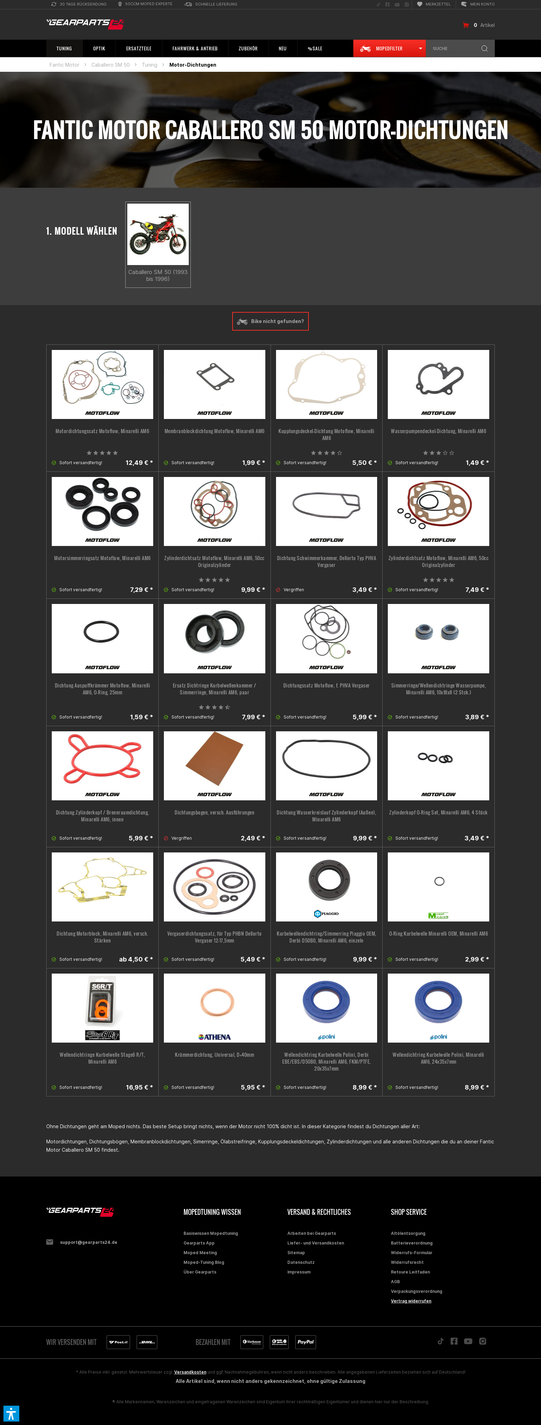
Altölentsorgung (408, 1233)
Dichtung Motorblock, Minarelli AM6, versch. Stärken (102, 937)
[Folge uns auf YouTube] (397, 4)
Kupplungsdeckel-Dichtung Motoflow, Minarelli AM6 (326, 434)
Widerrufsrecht (407, 1262)
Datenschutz (301, 1262)
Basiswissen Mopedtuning (211, 1233)
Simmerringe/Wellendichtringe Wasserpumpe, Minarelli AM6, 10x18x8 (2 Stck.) (438, 689)
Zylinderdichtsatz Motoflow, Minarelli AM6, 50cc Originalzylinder (214, 561)
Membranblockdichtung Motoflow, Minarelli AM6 (215, 431)
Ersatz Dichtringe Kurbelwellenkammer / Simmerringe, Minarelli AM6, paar (214, 689)
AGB (395, 1281)
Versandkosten (190, 1372)
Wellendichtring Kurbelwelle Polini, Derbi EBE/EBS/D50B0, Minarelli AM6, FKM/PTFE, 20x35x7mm (326, 1061)
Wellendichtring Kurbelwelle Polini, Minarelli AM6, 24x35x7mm (438, 1058)
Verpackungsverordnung (416, 1291)
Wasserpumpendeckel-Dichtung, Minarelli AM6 (438, 431)
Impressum (299, 1272)
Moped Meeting (200, 1252)
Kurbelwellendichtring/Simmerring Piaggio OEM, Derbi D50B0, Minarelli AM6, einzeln (326, 937)
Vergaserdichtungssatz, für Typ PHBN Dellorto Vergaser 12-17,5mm (214, 937)
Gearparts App (199, 1243)
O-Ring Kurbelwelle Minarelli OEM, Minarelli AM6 (438, 933)
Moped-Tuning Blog (204, 1262)
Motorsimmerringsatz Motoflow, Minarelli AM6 (102, 558)
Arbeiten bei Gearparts (311, 1233)
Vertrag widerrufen (411, 1301)
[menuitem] (79, 4)
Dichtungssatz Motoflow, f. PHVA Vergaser (326, 685)
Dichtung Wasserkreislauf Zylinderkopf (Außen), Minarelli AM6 (326, 816)
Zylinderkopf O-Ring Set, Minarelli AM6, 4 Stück (438, 812)
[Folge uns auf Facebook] (387, 4)
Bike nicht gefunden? (270, 321)
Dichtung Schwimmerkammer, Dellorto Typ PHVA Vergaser (326, 561)
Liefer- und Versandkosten (315, 1243)
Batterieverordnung (412, 1243)
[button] (11, 1414)
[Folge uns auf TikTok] (378, 4)
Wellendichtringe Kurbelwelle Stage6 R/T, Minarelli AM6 (102, 1058)
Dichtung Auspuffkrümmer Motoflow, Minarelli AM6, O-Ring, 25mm (102, 689)
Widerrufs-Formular (411, 1252)
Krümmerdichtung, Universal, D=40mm (214, 1054)
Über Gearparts (200, 1272)
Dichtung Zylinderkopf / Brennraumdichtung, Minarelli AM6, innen (102, 816)
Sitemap (296, 1252)
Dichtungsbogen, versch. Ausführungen (214, 812)
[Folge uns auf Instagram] (407, 4)
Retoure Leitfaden (410, 1272)
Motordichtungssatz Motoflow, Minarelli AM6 (102, 431)
